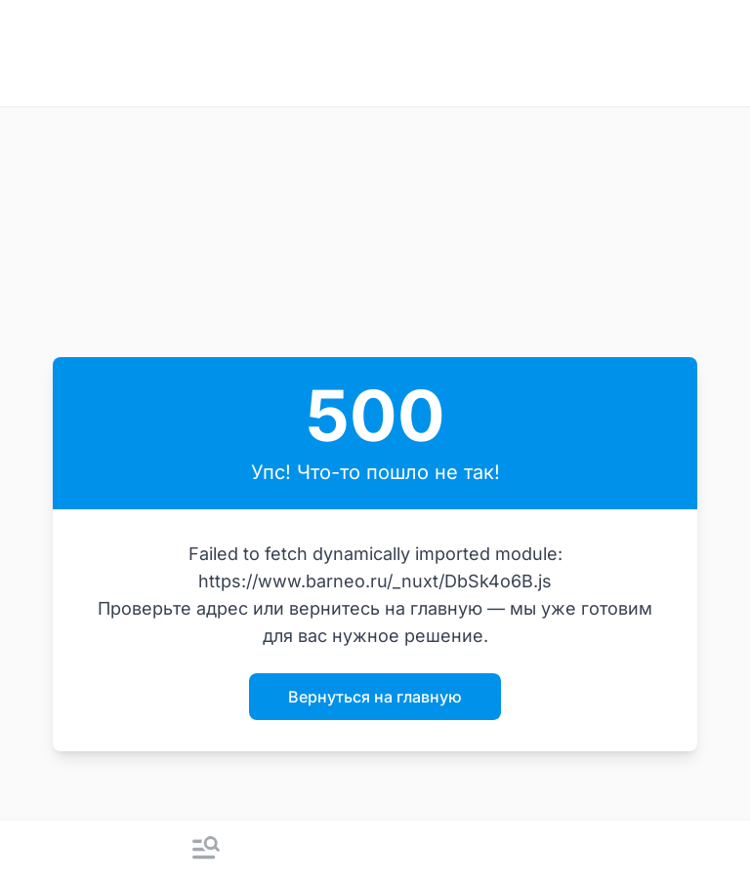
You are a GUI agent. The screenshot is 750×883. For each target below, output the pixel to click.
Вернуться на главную (375, 696)
